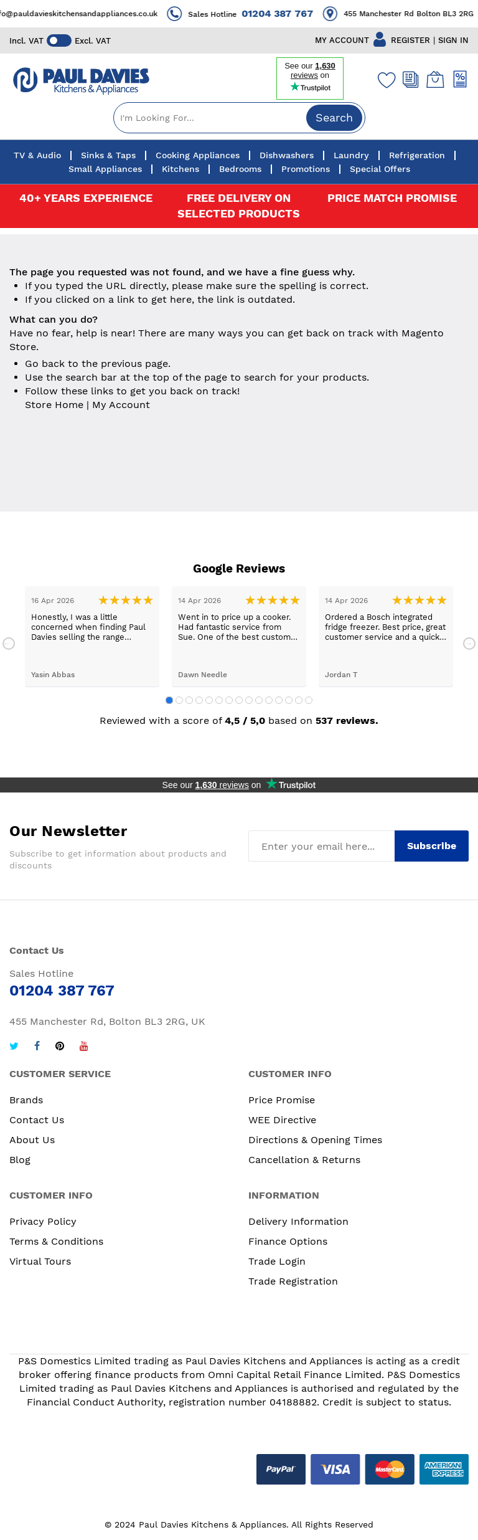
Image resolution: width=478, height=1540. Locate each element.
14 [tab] (298, 700)
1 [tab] (169, 700)
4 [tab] (199, 700)
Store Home (54, 405)
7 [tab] (229, 700)
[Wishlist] (384, 79)
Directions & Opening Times (315, 1140)
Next (469, 643)
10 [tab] (259, 700)
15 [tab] (308, 700)
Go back (45, 363)
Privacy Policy (43, 1221)
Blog (19, 1160)
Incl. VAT (26, 40)
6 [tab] (219, 700)
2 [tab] (179, 700)
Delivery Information (298, 1221)
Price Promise (281, 1100)
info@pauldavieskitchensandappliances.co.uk (86, 13)
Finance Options (287, 1241)
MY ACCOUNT (342, 40)
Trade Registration (293, 1281)
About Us (32, 1140)
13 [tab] (289, 700)
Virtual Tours (40, 1261)
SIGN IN (453, 40)
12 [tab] (279, 700)
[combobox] (239, 117)
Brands (26, 1100)
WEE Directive (282, 1120)
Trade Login (277, 1261)
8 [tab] (239, 700)
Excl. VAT (93, 40)
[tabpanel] (92, 636)
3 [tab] (189, 700)
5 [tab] (209, 700)
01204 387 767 (289, 13)
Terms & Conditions (56, 1241)
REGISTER (410, 40)
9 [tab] (249, 700)
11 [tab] (269, 700)
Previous (8, 643)
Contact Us (36, 1120)
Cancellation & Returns (304, 1160)
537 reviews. (347, 720)
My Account (121, 405)
